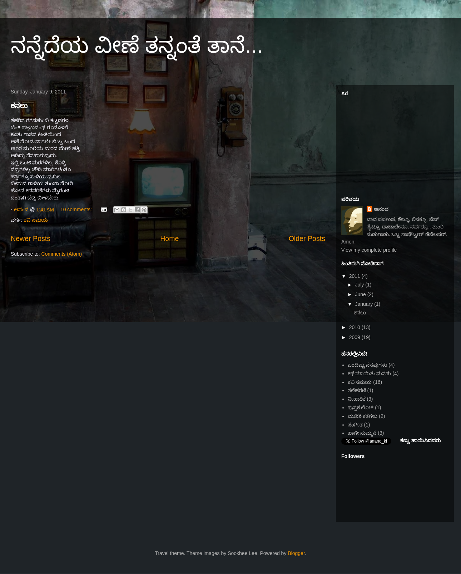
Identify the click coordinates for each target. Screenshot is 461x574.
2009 (355, 337)
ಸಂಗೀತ (355, 425)
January (364, 304)
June (361, 294)
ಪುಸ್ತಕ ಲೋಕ (361, 407)
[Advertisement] (394, 143)
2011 (355, 276)
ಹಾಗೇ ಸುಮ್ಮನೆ (362, 433)
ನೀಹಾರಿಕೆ (357, 399)
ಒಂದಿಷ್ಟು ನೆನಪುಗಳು (367, 365)
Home (169, 238)
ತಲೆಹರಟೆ (357, 390)
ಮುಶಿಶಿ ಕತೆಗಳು (363, 416)
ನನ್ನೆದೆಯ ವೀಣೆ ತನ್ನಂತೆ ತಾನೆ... (137, 45)
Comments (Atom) (61, 254)
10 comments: (76, 209)
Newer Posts (30, 238)
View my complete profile (369, 250)
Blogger (296, 553)
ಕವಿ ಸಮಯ (36, 220)
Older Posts (307, 238)
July (360, 285)
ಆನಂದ (381, 209)
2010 (355, 327)
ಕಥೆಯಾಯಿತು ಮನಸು (369, 373)
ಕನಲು (19, 106)
